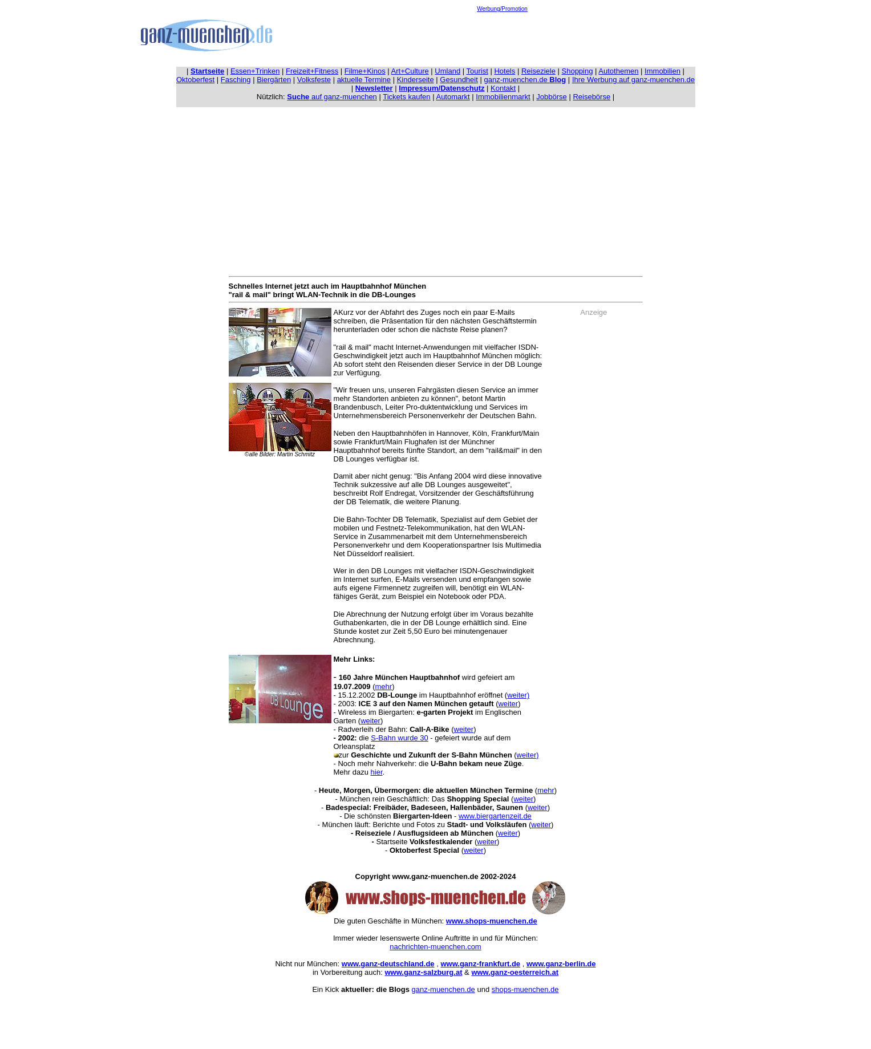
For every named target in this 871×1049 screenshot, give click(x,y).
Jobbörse (551, 96)
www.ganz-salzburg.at (423, 972)
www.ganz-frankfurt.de (480, 963)
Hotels (504, 71)
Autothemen (618, 71)
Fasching (236, 79)
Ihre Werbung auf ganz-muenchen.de (633, 79)
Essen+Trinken (255, 71)
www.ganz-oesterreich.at (514, 972)
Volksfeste (314, 79)
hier (377, 772)
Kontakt (503, 88)
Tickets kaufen (406, 96)
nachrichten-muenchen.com (435, 946)
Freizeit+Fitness (312, 71)
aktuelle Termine (364, 79)
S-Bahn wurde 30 (399, 738)
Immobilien (662, 71)
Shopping (577, 71)
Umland (447, 71)
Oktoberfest (195, 79)
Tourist (477, 71)
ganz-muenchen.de (525, 79)
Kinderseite (415, 79)
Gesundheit (459, 79)
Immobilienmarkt (503, 96)
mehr (383, 686)
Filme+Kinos (365, 71)
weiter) (518, 695)
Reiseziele (538, 71)
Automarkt (452, 96)
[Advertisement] (502, 37)
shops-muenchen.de (525, 989)
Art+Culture (410, 71)
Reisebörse (591, 96)
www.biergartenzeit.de (495, 816)
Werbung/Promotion (502, 9)
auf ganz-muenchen (332, 96)
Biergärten (274, 79)
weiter (508, 703)
